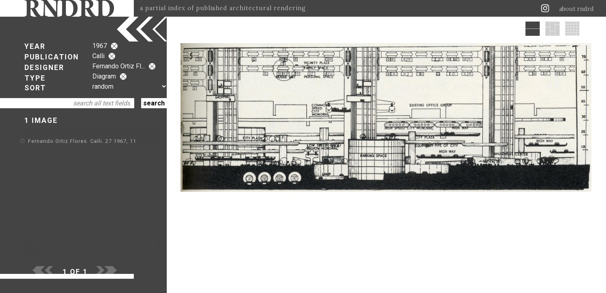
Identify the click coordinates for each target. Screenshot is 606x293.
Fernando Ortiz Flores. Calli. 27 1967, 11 (82, 141)
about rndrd (576, 9)
